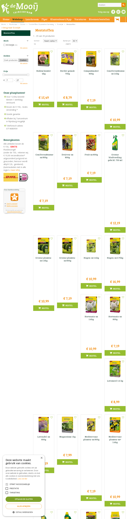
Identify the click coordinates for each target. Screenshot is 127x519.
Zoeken (6, 55)
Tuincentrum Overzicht (98, 516)
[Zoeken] (112, 5)
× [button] (41, 458)
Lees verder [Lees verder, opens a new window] (22, 479)
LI (123, 12)
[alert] (24, 485)
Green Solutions (82, 516)
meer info (14, 170)
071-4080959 (64, 489)
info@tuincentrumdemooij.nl (64, 492)
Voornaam (86, 438)
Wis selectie (23, 48)
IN (118, 12)
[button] (24, 512)
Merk (5, 40)
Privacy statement (48, 516)
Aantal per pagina (67, 42)
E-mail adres (87, 448)
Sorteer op (37, 42)
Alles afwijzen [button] (23, 506)
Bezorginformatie (63, 516)
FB (113, 12)
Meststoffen (9, 33)
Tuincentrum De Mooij (63, 480)
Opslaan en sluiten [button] (24, 499)
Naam (106, 438)
